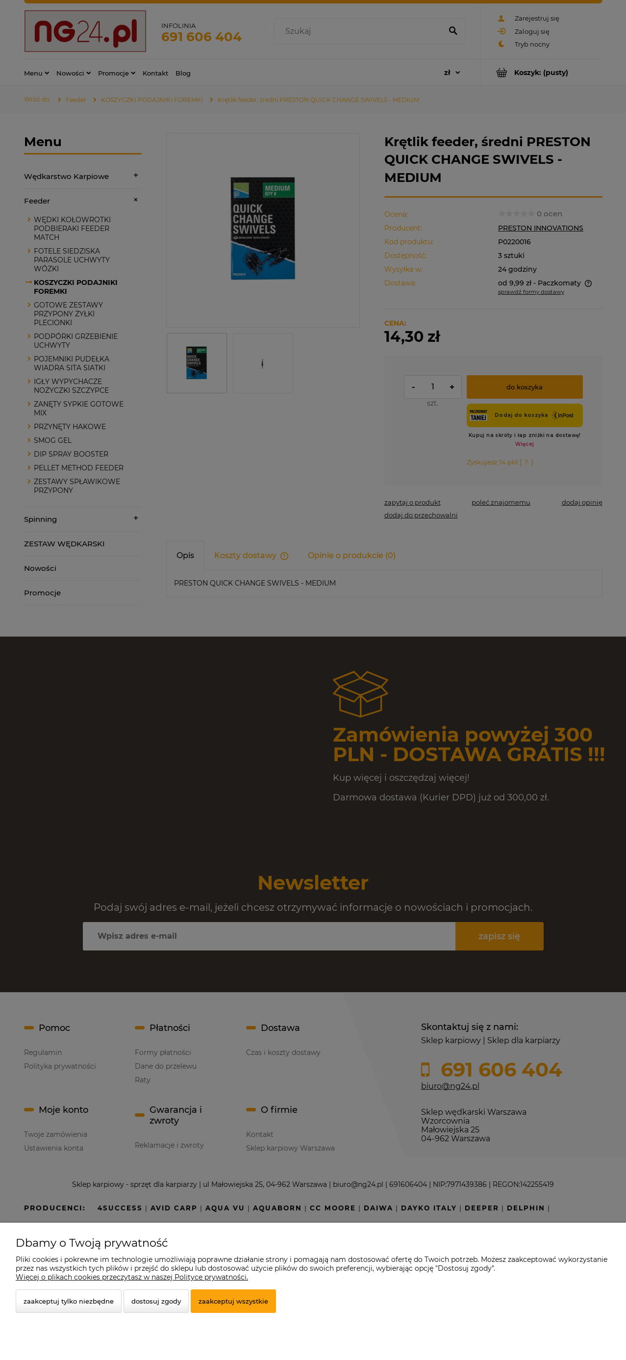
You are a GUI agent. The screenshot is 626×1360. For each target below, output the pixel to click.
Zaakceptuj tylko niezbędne (69, 1301)
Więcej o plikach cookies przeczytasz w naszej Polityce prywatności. (132, 1277)
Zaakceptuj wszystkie (233, 1301)
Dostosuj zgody (156, 1301)
